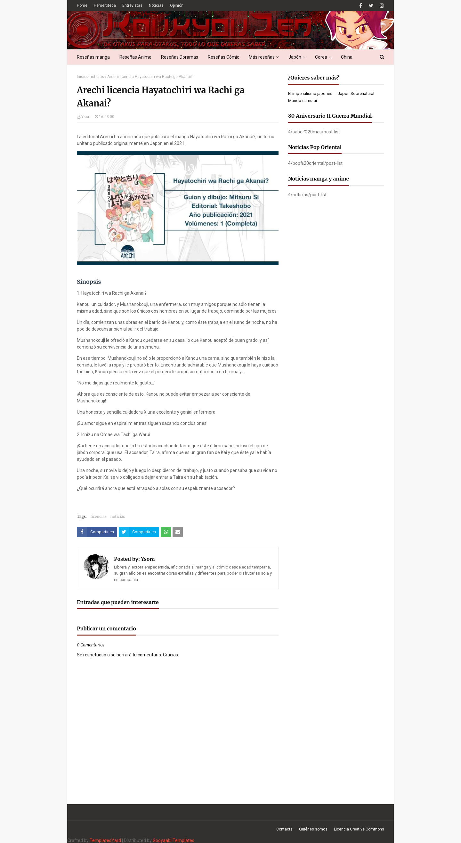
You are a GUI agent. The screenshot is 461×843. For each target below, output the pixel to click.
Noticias (156, 5)
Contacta (284, 829)
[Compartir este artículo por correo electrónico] (178, 532)
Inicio (81, 76)
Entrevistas (132, 5)
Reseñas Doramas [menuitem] (179, 57)
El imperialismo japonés (310, 93)
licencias (99, 516)
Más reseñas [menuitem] (262, 57)
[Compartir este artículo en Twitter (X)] (139, 532)
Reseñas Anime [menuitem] (135, 57)
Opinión (176, 5)
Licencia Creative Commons (359, 829)
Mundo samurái (302, 100)
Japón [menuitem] (294, 57)
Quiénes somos (313, 829)
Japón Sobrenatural (356, 93)
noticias (97, 76)
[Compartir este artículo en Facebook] (97, 532)
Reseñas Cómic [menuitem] (223, 57)
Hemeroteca (105, 5)
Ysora (86, 116)
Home (82, 5)
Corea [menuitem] (321, 57)
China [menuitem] (346, 57)
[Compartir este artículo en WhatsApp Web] (166, 532)
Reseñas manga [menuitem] (93, 57)
